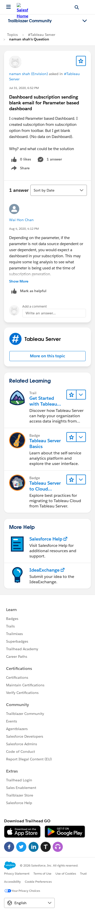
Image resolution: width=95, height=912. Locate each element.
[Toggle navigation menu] (84, 21)
